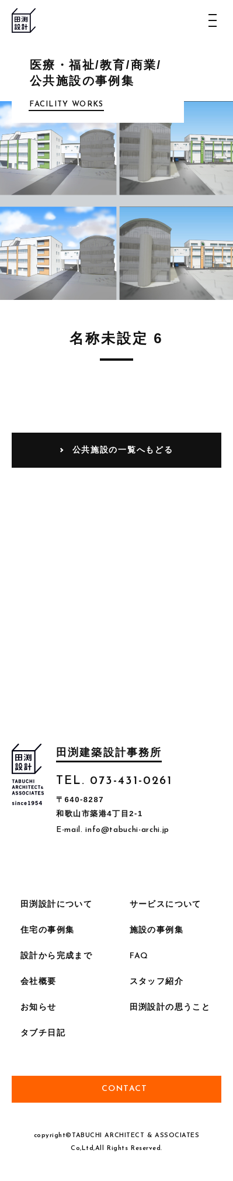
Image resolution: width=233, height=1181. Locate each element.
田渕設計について (56, 904)
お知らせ (38, 1007)
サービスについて (165, 904)
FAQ (139, 956)
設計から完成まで (56, 956)
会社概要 (38, 982)
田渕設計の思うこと (170, 1007)
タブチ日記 (42, 1033)
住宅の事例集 (47, 930)
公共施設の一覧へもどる (122, 449)
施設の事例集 (156, 930)
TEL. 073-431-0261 (114, 781)
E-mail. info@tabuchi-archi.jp (112, 830)
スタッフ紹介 (156, 982)
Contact (125, 1089)
